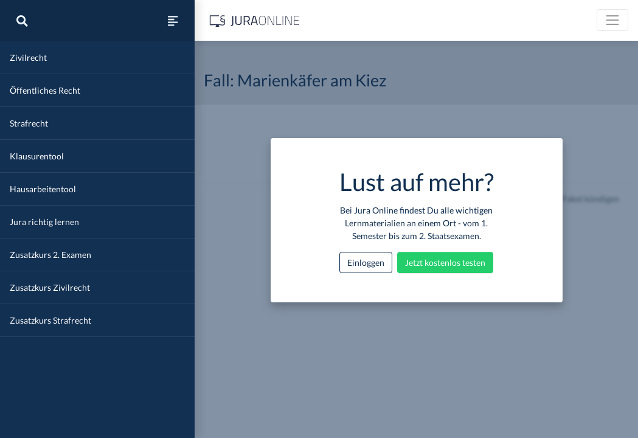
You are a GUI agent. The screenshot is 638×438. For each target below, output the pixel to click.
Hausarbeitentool (43, 189)
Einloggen (365, 262)
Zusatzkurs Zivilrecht (50, 287)
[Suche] (22, 21)
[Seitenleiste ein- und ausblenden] (173, 21)
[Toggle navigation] (612, 20)
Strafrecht (29, 123)
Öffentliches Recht (45, 90)
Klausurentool (37, 156)
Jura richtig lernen (44, 222)
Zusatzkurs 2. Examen (50, 254)
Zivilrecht (28, 57)
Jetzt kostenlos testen (445, 262)
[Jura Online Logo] (254, 20)
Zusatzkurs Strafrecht (50, 320)
